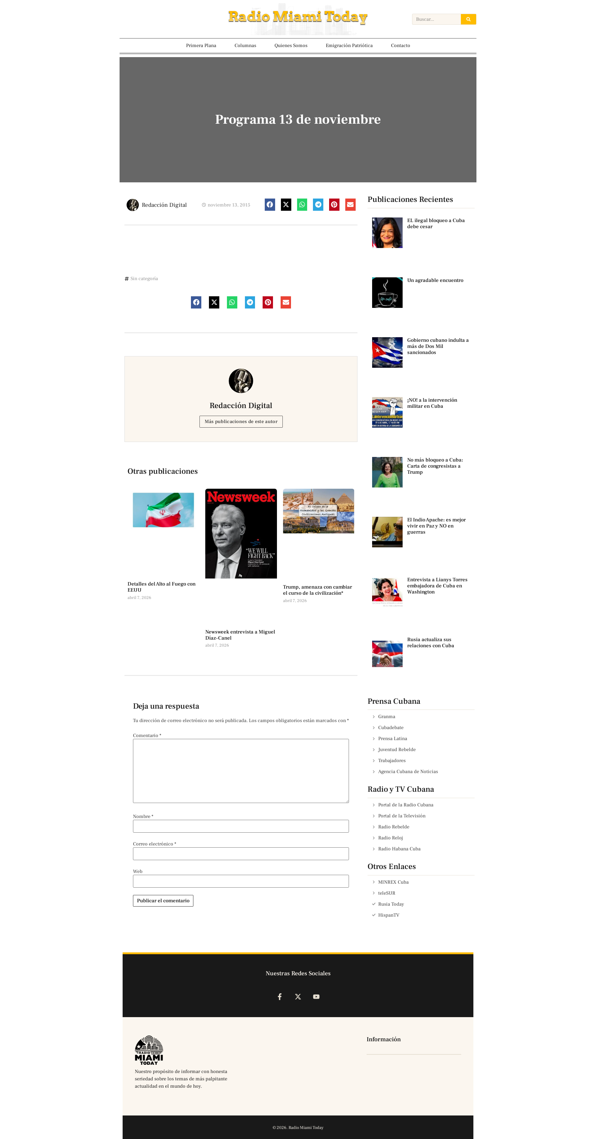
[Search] (468, 19)
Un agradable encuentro (435, 280)
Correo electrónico (154, 843)
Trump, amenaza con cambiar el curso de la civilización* (317, 590)
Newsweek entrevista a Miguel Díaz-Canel (240, 635)
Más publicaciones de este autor (241, 421)
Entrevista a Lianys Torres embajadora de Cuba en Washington (437, 586)
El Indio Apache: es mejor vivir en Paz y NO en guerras (436, 526)
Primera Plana (201, 45)
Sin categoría (144, 279)
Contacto (400, 45)
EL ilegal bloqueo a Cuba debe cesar (436, 223)
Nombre (143, 816)
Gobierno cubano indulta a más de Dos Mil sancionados (438, 346)
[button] (270, 205)
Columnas (245, 45)
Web (137, 871)
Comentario (147, 735)
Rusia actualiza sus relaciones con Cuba (430, 642)
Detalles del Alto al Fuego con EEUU (161, 587)
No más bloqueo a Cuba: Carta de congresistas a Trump (435, 466)
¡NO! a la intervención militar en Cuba (432, 403)
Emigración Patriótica (349, 45)
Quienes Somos (291, 45)
